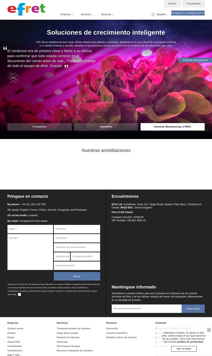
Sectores (106, 14)
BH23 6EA (127, 207)
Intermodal (62, 342)
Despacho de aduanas (68, 337)
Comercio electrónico (116, 333)
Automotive (106, 126)
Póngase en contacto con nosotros (188, 12)
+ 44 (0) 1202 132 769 (33, 204)
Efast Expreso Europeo (68, 346)
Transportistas (193, 3)
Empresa (65, 14)
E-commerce (39, 126)
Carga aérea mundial (67, 333)
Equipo (11, 337)
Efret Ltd (27, 10)
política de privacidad (190, 341)
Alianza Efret (13, 342)
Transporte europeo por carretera (73, 328)
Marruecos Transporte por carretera (75, 350)
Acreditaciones (14, 350)
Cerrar (208, 330)
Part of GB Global (122, 212)
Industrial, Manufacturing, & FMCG (172, 126)
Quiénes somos (15, 328)
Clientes (172, 3)
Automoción (112, 328)
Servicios (86, 14)
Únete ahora (193, 308)
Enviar (76, 276)
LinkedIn (33, 215)
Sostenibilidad (14, 346)
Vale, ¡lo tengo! (184, 349)
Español (161, 14)
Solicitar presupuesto (195, 60)
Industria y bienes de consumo (121, 337)
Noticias (11, 333)
